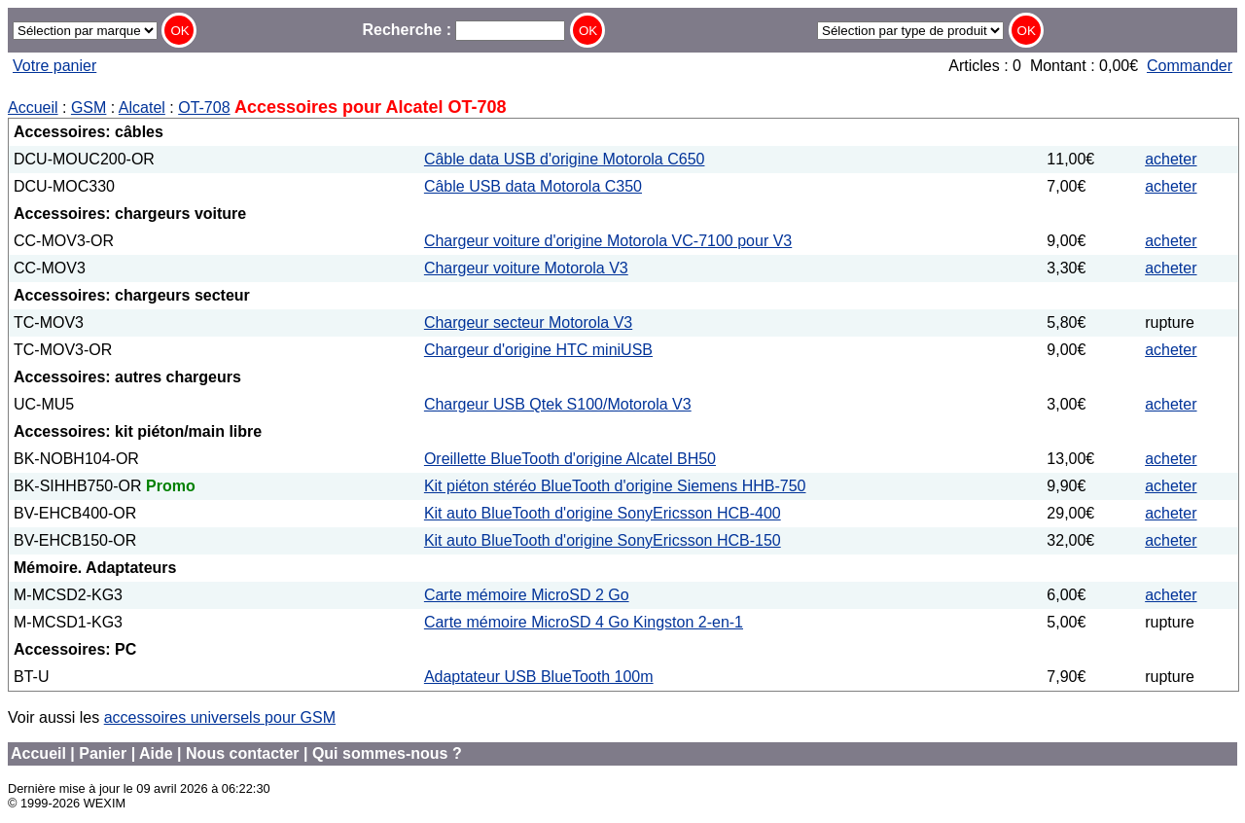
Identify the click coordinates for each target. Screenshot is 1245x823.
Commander (1189, 65)
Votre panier (54, 65)
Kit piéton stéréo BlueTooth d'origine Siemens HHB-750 (615, 486)
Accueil (33, 107)
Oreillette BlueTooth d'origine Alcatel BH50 (570, 458)
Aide (156, 753)
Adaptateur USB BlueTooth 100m (539, 676)
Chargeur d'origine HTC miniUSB (538, 349)
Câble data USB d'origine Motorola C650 (564, 159)
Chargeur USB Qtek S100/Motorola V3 (558, 404)
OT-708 (204, 107)
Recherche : (463, 29)
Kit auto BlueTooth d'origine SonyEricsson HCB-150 (602, 540)
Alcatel (142, 107)
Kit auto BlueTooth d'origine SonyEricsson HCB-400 (602, 513)
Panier (102, 753)
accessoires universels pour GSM (220, 717)
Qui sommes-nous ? (387, 753)
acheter (1170, 159)
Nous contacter (242, 753)
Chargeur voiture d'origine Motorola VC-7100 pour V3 (608, 241)
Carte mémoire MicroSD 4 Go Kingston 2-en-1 (583, 622)
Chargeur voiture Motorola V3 (526, 268)
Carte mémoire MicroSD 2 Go (526, 595)
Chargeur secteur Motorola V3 (528, 322)
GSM (88, 107)
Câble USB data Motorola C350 (533, 186)
